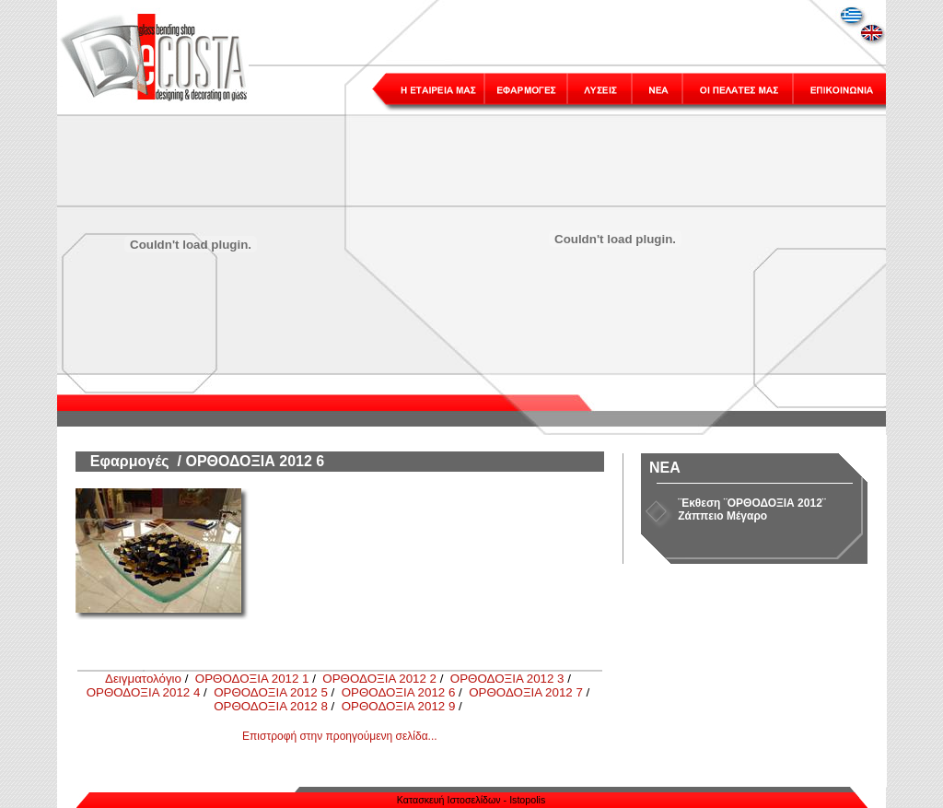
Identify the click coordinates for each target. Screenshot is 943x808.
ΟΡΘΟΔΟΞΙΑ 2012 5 (271, 692)
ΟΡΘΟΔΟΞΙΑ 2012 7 (526, 692)
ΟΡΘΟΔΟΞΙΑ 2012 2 (379, 678)
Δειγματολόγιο (143, 678)
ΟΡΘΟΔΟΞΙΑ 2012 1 (252, 678)
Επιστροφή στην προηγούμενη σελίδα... (339, 736)
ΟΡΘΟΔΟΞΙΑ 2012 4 (144, 692)
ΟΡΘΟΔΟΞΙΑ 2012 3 (507, 678)
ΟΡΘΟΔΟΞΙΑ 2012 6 (399, 692)
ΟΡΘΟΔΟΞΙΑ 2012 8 (271, 706)
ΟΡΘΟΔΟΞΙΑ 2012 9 (399, 706)
